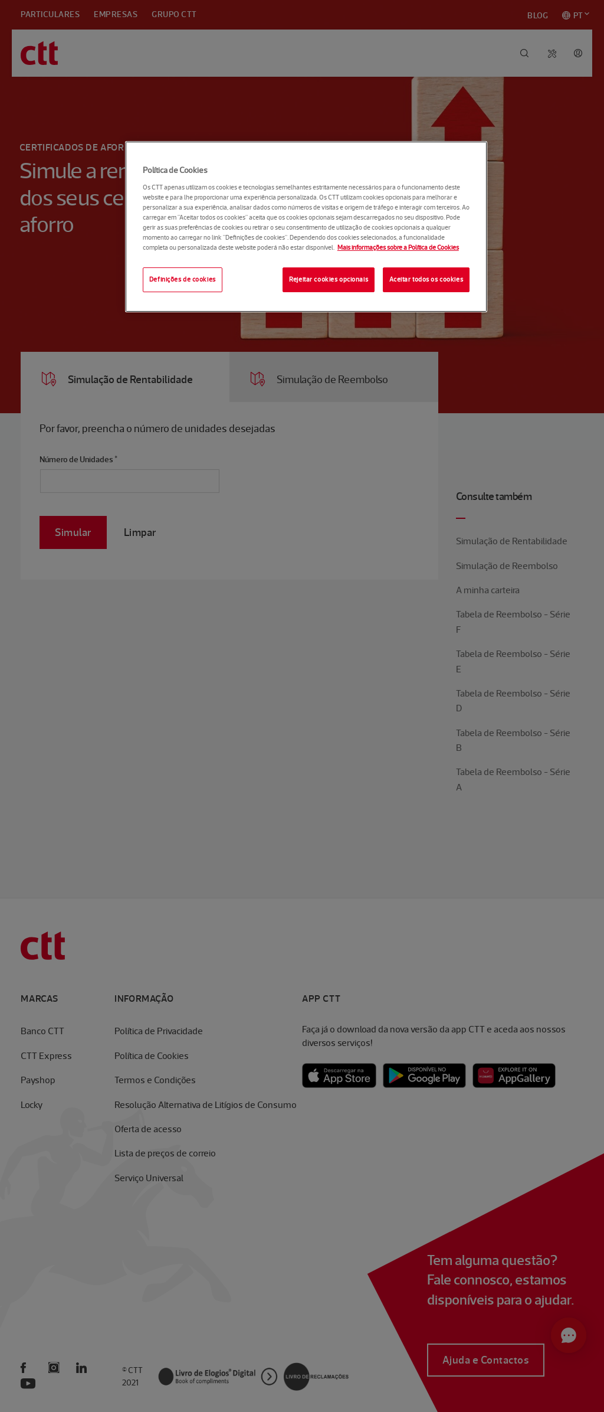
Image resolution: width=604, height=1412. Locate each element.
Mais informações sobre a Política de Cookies (398, 247)
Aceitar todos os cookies (426, 279)
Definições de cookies (182, 279)
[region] (306, 226)
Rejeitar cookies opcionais (328, 279)
